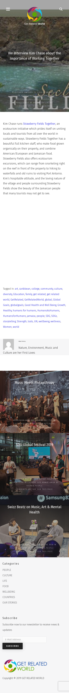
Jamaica (32, 96)
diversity (7, 294)
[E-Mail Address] (24, 639)
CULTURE (16, 96)
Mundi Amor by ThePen (30, 424)
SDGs (54, 315)
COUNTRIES (8, 597)
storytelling (9, 321)
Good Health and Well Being (40, 305)
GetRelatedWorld (34, 299)
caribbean (24, 288)
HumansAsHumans (48, 310)
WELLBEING (47, 103)
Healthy (7, 310)
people (41, 315)
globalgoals (17, 305)
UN (36, 321)
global (48, 299)
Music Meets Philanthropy (34, 382)
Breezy (50, 92)
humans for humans (24, 310)
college (35, 288)
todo (30, 321)
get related (39, 294)
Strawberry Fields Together (39, 123)
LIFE (39, 96)
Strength (22, 321)
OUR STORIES (9, 602)
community (47, 288)
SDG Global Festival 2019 (34, 445)
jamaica (31, 315)
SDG (48, 315)
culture (58, 288)
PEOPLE (45, 96)
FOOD (24, 96)
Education (18, 294)
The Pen (48, 420)
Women (7, 326)
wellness (55, 321)
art (16, 288)
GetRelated (16, 299)
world (16, 326)
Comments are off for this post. (34, 106)
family (28, 294)
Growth (61, 305)
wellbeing (44, 321)
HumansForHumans (14, 315)
